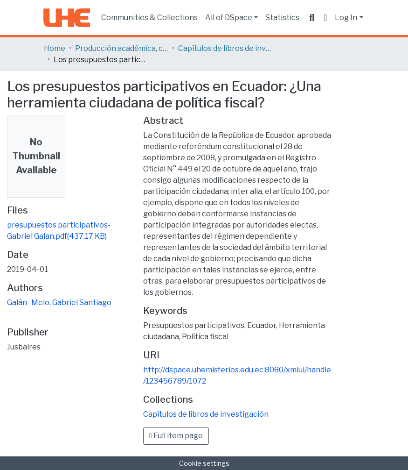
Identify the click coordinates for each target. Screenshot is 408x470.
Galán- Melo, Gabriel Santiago (59, 302)
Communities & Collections (149, 17)
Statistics (282, 17)
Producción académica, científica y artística (121, 48)
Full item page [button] (176, 435)
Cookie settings (204, 463)
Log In (346, 17)
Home (54, 48)
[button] (325, 17)
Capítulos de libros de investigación (224, 48)
